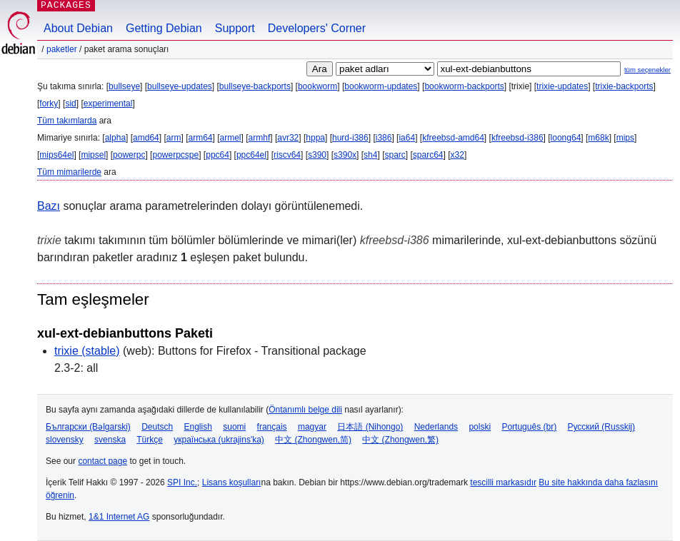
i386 (384, 138)
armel (230, 138)
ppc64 (217, 155)
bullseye (124, 86)
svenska (110, 440)
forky (48, 103)
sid (70, 103)
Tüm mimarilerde (69, 172)
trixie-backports (624, 86)
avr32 (288, 138)
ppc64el (251, 155)
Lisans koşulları (231, 482)
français (272, 427)
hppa (315, 138)
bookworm (317, 86)
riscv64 (287, 155)
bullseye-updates (179, 86)
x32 (457, 155)
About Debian (78, 28)
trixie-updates (562, 86)
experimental (108, 103)
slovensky (65, 440)
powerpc (129, 155)
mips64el (56, 155)
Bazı (48, 206)
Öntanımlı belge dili (305, 410)
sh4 (370, 155)
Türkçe (149, 440)
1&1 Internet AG (119, 517)
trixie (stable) (87, 351)
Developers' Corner (317, 28)
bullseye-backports (255, 86)
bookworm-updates (380, 86)
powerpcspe (175, 155)
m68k (598, 138)
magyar (312, 427)
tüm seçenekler (647, 70)
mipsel (93, 155)
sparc (394, 155)
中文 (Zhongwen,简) (313, 440)
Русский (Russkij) (601, 427)
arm (173, 138)
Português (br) (528, 427)
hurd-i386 (350, 138)
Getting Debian (164, 28)
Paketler (61, 49)
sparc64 (428, 155)
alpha (115, 138)
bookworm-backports (464, 86)
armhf (260, 138)
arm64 (200, 138)
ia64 (407, 138)
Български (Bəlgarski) (88, 427)
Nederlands (436, 427)
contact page (102, 461)
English (198, 427)
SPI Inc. (182, 482)
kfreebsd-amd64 (453, 138)
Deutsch (157, 427)
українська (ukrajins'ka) (219, 440)
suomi (234, 427)
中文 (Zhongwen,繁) (400, 440)
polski (480, 427)
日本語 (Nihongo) (370, 427)
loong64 (566, 138)
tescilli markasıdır (503, 482)
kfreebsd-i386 (517, 138)
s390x (345, 155)
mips (625, 138)
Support (235, 28)
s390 (317, 155)
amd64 (146, 138)
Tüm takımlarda (66, 121)
